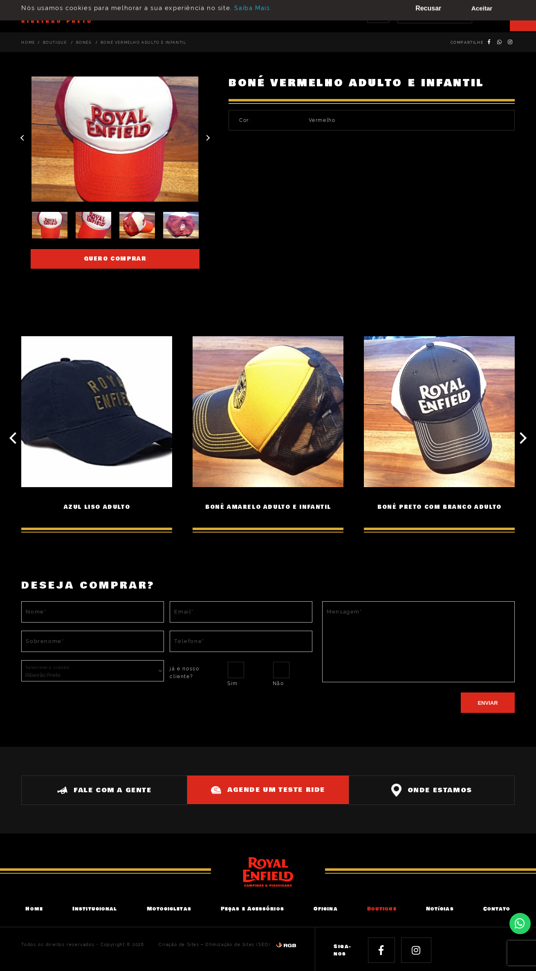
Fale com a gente (101, 789)
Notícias (440, 908)
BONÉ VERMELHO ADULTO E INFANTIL (143, 42)
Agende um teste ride (268, 788)
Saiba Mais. (253, 4)
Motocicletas (169, 908)
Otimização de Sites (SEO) (237, 944)
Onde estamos (435, 789)
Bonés (84, 42)
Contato (497, 908)
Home (28, 42)
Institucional (94, 908)
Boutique (55, 42)
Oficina (326, 908)
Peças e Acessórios (252, 908)
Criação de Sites (179, 944)
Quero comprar (115, 259)
